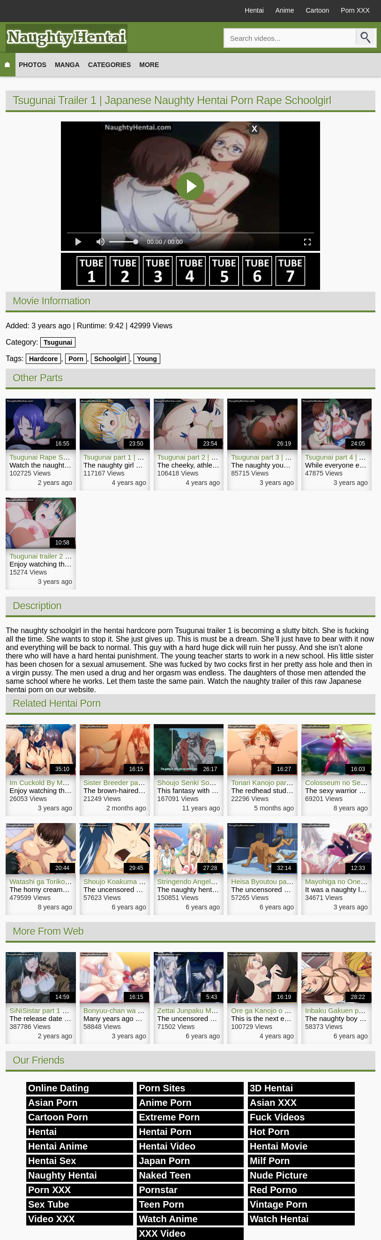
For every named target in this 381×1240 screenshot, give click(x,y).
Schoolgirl (110, 359)
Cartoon (317, 10)
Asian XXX (273, 1102)
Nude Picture (278, 1175)
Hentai (254, 10)
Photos (32, 64)
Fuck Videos (277, 1117)
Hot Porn (269, 1132)
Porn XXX (355, 10)
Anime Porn (165, 1102)
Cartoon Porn (58, 1117)
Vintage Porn (278, 1204)
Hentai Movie (278, 1146)
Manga (67, 64)
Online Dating (58, 1088)
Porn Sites (162, 1088)
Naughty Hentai (62, 1175)
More (149, 64)
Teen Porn (161, 1204)
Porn (75, 359)
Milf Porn (270, 1161)
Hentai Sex (52, 1161)
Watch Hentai (279, 1219)
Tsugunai (58, 342)
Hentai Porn (165, 1132)
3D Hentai (271, 1088)
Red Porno (273, 1190)
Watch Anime (168, 1219)
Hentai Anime (58, 1146)
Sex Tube (48, 1204)
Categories (109, 64)
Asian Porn (53, 1102)
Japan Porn (164, 1161)
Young (147, 359)
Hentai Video (167, 1146)
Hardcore (43, 359)
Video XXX (51, 1219)
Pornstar (158, 1190)
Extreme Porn (169, 1117)
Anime (285, 10)
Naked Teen (165, 1175)
